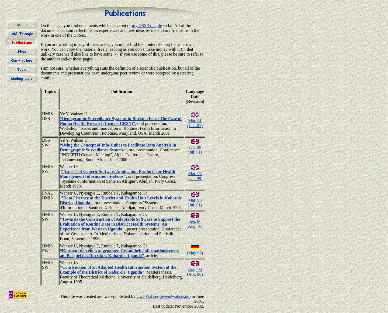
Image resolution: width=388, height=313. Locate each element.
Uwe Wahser (147, 296)
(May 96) (195, 253)
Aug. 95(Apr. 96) (195, 272)
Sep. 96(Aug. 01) (194, 224)
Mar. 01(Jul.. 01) (195, 123)
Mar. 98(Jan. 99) (195, 176)
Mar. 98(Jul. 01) (195, 202)
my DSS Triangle (147, 25)
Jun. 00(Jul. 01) (195, 149)
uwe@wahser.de (175, 296)
